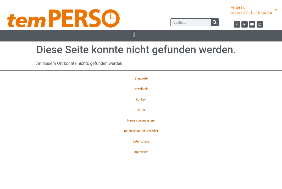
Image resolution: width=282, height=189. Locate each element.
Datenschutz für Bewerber (141, 131)
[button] (133, 34)
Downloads (141, 89)
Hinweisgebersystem (141, 120)
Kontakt (141, 99)
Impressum (141, 152)
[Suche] (215, 22)
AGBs (141, 110)
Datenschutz (141, 141)
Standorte (141, 78)
